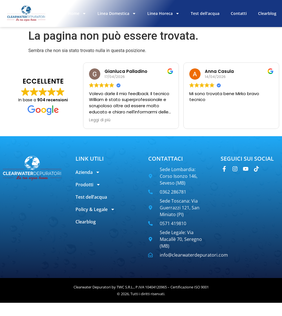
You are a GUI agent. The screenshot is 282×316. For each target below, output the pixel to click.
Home (77, 13)
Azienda (88, 172)
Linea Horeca (163, 13)
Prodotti (88, 185)
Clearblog (267, 13)
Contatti (239, 13)
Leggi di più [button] (99, 120)
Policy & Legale (95, 209)
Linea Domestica (116, 13)
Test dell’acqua (205, 13)
